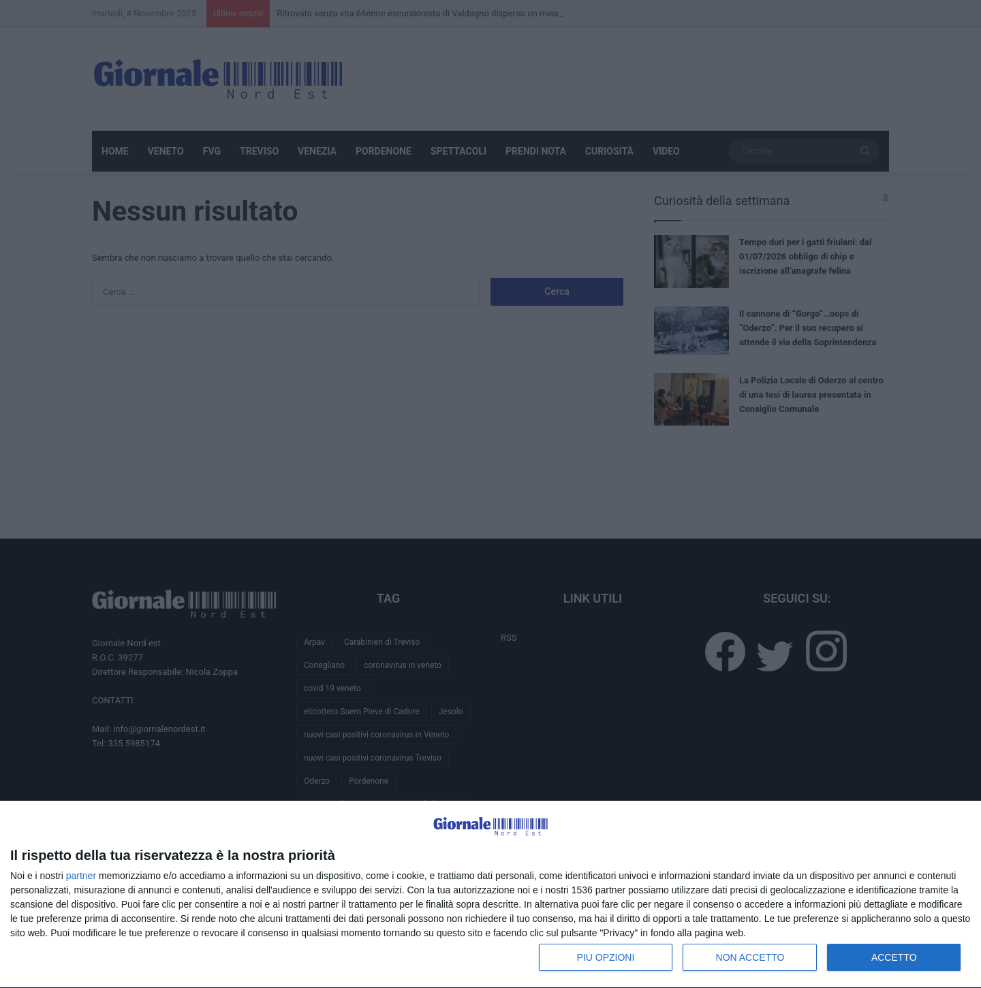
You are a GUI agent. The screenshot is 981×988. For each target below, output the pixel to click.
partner (81, 875)
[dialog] (490, 894)
